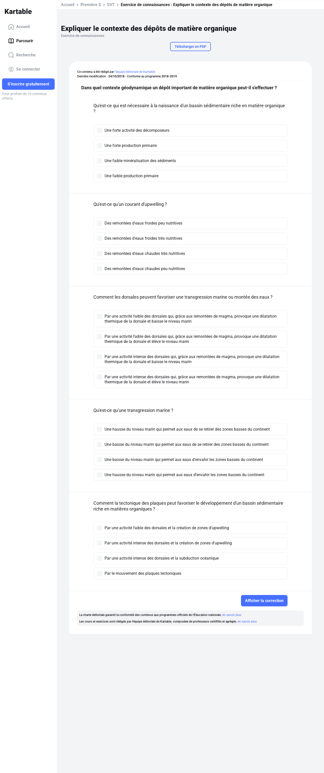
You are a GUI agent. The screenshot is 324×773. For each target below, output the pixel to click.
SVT (111, 4)
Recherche (22, 55)
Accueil (19, 27)
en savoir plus (231, 615)
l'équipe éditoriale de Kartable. (135, 72)
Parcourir (20, 41)
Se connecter (24, 69)
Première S (90, 4)
